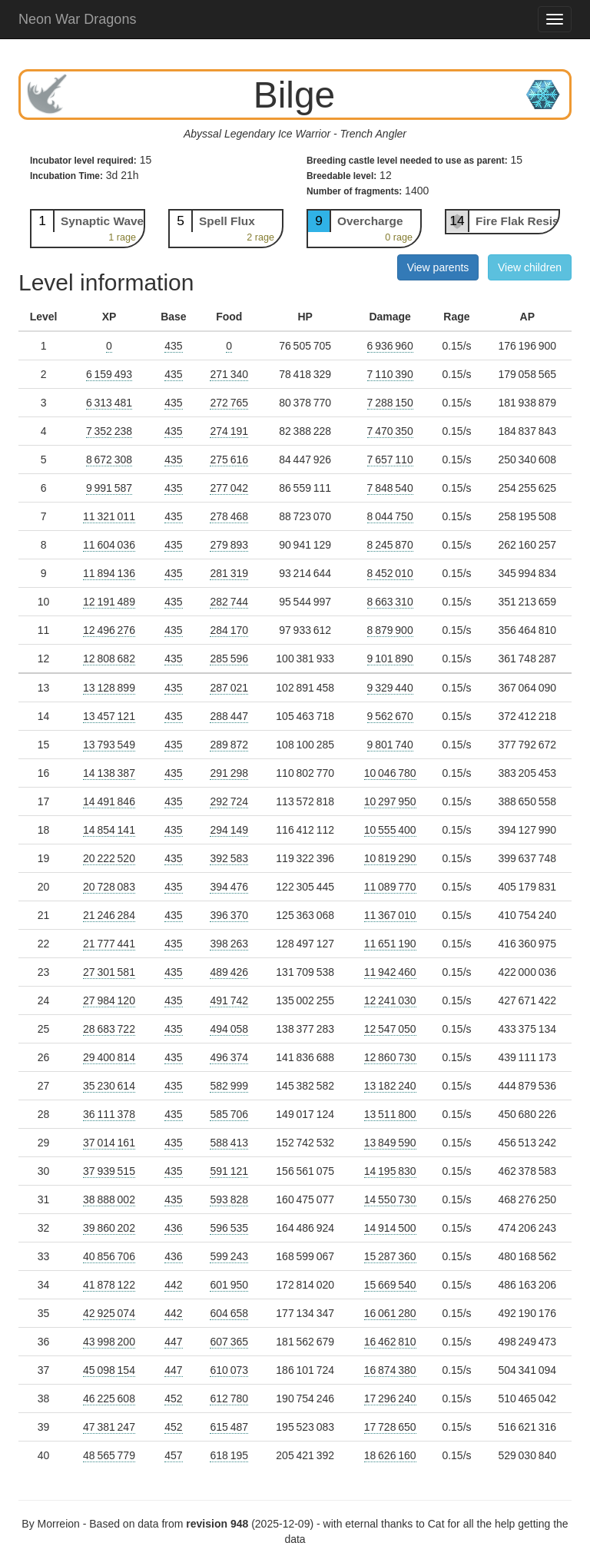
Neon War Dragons (77, 19)
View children (530, 267)
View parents (438, 267)
